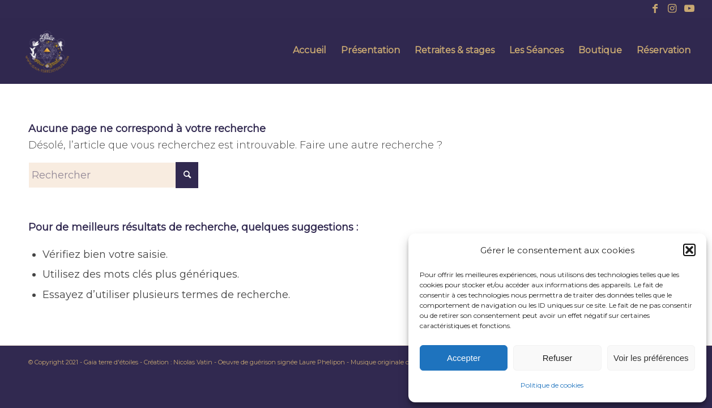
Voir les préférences (651, 358)
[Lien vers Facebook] (655, 8)
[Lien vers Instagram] (672, 8)
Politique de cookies (552, 385)
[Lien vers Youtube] (689, 8)
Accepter (463, 358)
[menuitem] (309, 50)
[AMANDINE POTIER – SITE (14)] (47, 50)
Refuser (558, 358)
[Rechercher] (113, 175)
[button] (689, 250)
